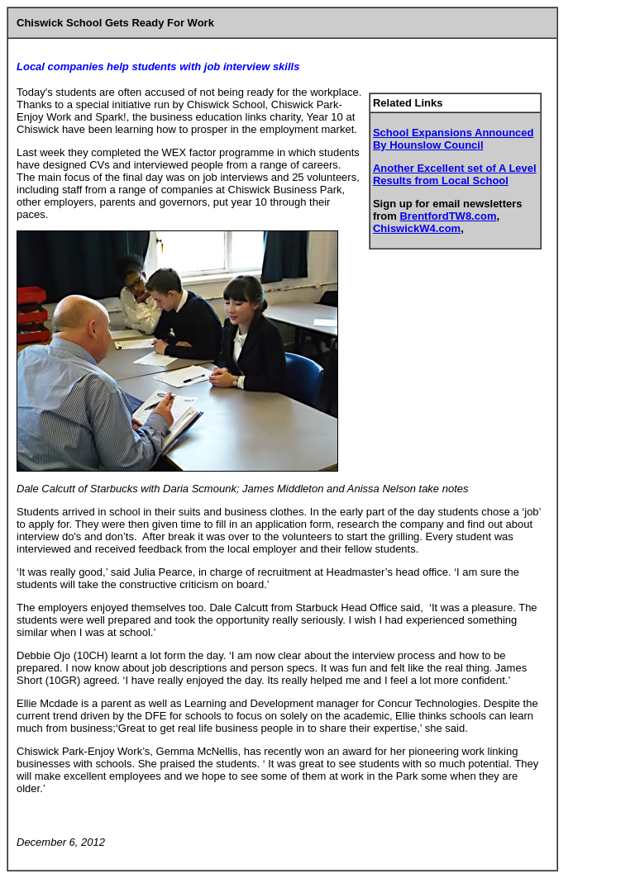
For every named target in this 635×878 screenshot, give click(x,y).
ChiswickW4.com (417, 228)
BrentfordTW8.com (447, 216)
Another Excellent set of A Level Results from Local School (455, 174)
